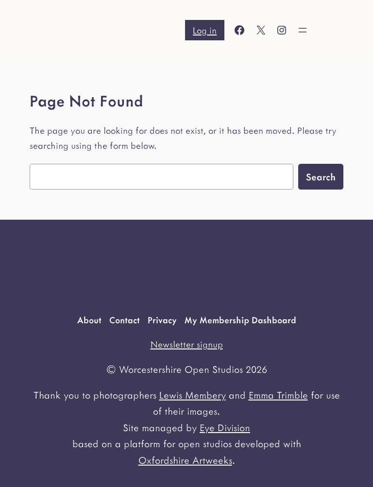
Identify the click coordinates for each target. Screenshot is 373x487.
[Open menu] (302, 30)
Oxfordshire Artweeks (185, 459)
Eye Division (225, 427)
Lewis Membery (192, 394)
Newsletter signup (187, 344)
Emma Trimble (278, 394)
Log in (205, 30)
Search (321, 176)
